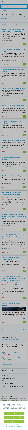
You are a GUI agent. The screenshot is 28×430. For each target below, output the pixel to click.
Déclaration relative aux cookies (15, 426)
